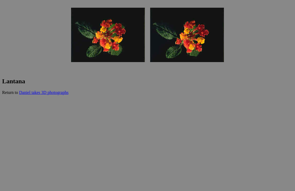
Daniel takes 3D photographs (43, 92)
